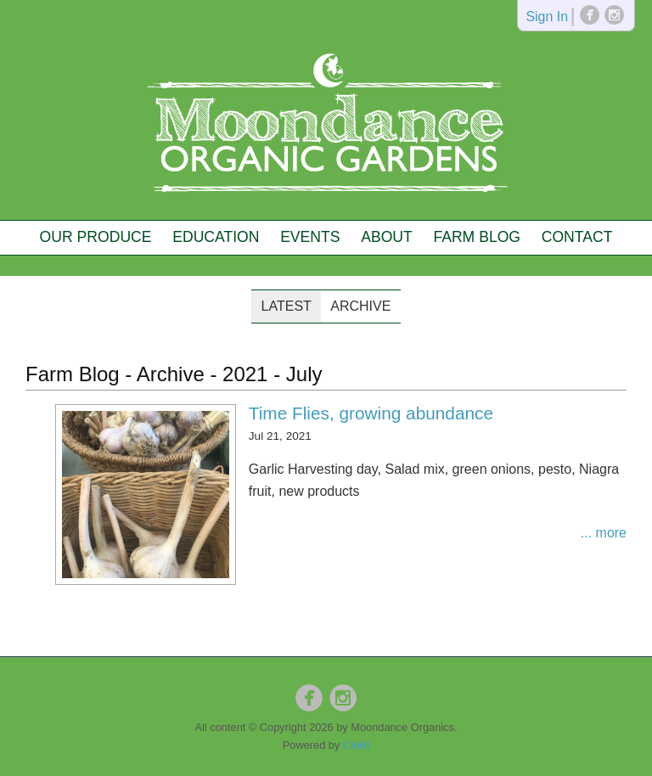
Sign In (547, 17)
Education (215, 236)
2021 (244, 374)
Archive (360, 306)
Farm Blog (476, 236)
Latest (286, 306)
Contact (577, 236)
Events (310, 236)
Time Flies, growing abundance (371, 413)
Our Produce (96, 236)
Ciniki (356, 745)
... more (604, 533)
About (387, 236)
